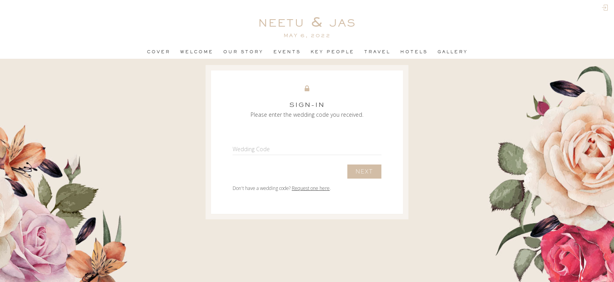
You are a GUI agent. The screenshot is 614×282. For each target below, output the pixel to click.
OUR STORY (243, 52)
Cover (158, 52)
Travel (377, 52)
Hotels (414, 52)
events (287, 52)
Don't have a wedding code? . (282, 188)
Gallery (452, 52)
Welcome (196, 52)
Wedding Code (251, 149)
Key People (332, 52)
